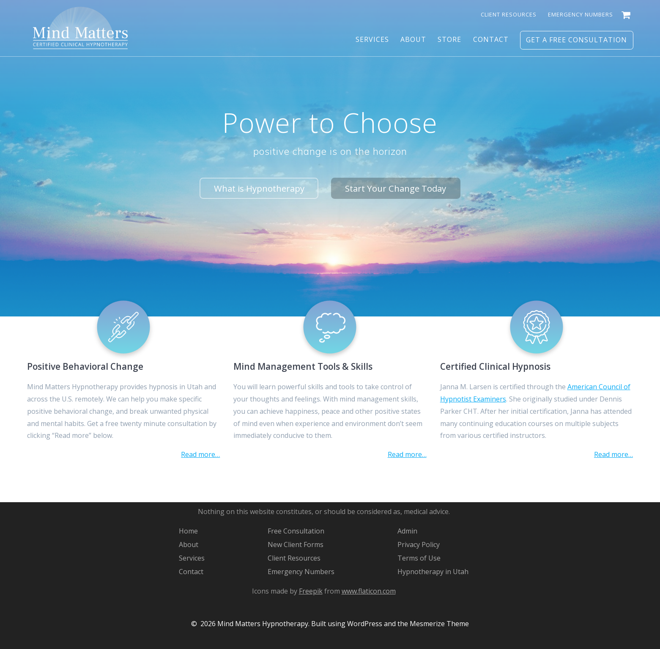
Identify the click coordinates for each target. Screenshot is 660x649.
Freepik (311, 591)
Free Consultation (296, 531)
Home (188, 531)
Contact (491, 39)
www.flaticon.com (369, 591)
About (413, 39)
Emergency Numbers (580, 14)
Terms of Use (419, 558)
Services (372, 39)
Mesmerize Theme (439, 623)
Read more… (200, 454)
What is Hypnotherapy (257, 188)
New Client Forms (295, 544)
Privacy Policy (418, 544)
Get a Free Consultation (576, 40)
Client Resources (509, 14)
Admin (407, 531)
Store (449, 39)
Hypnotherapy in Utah (432, 571)
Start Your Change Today (397, 188)
